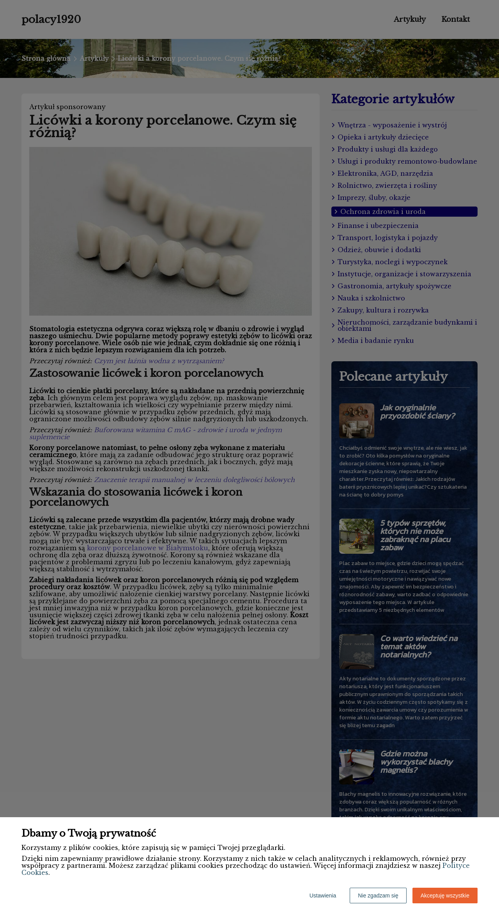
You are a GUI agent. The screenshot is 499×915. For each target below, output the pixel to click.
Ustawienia (323, 895)
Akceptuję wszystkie (445, 895)
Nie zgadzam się (378, 895)
